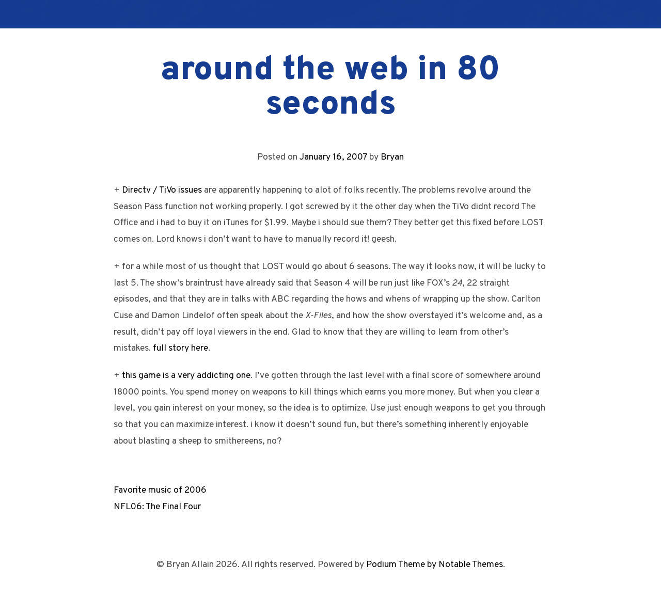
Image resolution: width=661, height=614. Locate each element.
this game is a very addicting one (186, 376)
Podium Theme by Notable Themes (434, 565)
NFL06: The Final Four (157, 507)
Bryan (392, 157)
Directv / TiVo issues (162, 190)
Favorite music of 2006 (160, 490)
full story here (180, 348)
